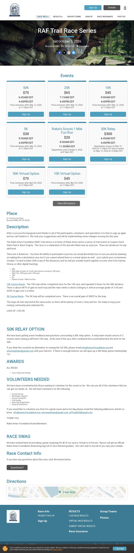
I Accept (119, 548)
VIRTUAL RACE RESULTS (81, 524)
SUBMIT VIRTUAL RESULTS (82, 529)
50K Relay (108, 132)
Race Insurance (105, 17)
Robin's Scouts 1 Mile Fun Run (67, 134)
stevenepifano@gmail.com (20, 354)
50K (26, 91)
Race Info (42, 17)
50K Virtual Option (26, 177)
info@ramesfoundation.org (95, 351)
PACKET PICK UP (46, 519)
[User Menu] (125, 7)
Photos (121, 17)
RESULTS (57, 17)
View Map (67, 495)
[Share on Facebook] (60, 53)
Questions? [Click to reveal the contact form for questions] (17, 471)
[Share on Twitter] (64, 53)
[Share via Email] (69, 53)
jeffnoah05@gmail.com (81, 416)
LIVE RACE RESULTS (78, 519)
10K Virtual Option (67, 177)
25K (67, 91)
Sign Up (93, 7)
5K (26, 132)
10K (108, 91)
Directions (84, 46)
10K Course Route (16, 288)
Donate (111, 7)
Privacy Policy (57, 550)
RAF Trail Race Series (67, 30)
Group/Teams (74, 17)
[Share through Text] (73, 53)
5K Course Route (15, 300)
